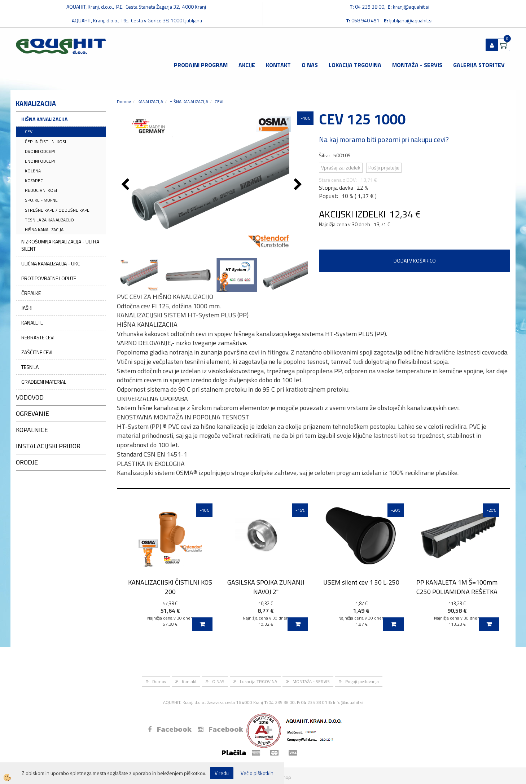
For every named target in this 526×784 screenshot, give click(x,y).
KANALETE (32, 322)
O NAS (310, 65)
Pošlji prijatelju (383, 167)
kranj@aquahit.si (411, 6)
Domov (124, 101)
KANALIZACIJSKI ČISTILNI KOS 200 (170, 586)
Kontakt (278, 65)
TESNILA (30, 367)
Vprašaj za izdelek (340, 167)
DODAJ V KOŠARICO (415, 260)
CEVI (29, 131)
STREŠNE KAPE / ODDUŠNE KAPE (57, 210)
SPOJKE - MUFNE (41, 200)
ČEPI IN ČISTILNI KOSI (45, 141)
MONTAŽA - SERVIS (417, 65)
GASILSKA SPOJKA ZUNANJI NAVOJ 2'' (265, 586)
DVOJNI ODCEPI (40, 151)
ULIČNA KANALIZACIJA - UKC (50, 263)
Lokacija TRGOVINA (355, 65)
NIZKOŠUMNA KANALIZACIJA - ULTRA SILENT (60, 245)
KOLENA (33, 170)
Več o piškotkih (257, 773)
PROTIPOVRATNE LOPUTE (48, 278)
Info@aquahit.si (348, 702)
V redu (222, 773)
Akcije (246, 65)
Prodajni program (201, 65)
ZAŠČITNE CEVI (36, 352)
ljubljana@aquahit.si (411, 20)
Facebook (170, 729)
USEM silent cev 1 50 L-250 (361, 582)
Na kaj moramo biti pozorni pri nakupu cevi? (384, 139)
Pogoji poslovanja (362, 681)
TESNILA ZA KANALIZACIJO (49, 219)
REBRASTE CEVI (37, 337)
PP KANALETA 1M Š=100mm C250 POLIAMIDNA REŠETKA (456, 586)
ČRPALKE (31, 293)
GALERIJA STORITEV (479, 65)
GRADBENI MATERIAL (43, 382)
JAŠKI (26, 308)
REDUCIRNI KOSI (41, 190)
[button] (299, 185)
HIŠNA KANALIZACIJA (44, 119)
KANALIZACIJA (150, 101)
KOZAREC (34, 180)
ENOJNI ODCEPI (40, 161)
